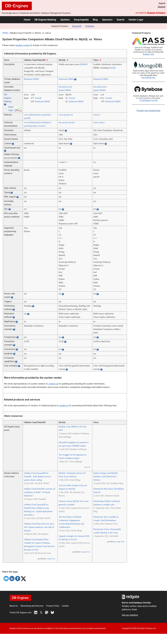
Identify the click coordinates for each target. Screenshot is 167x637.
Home (27, 19)
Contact (65, 606)
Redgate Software (156, 13)
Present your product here (148, 110)
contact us (53, 384)
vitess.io (96, 115)
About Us (14, 606)
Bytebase (89, 26)
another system (23, 45)
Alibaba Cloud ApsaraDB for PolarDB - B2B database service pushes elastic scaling (37, 476)
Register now (148, 54)
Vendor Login (136, 19)
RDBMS (84, 64)
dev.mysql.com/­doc (67, 122)
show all (87, 467)
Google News (50, 559)
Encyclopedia (81, 19)
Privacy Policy (52, 606)
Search (120, 19)
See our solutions (130, 615)
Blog (95, 19)
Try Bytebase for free (148, 100)
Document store (65, 87)
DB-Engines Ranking (45, 19)
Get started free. (148, 77)
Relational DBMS (31, 79)
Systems (65, 19)
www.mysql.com (66, 115)
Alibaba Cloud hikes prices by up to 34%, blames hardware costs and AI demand (39, 527)
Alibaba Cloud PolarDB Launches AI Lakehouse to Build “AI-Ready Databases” (39, 492)
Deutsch (161, 7)
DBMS (5, 33)
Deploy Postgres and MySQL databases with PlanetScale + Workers (105, 476)
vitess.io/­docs (99, 122)
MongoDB (76, 26)
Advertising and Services (32, 606)
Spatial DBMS (65, 90)
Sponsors (107, 19)
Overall (38, 98)
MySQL (112, 68)
